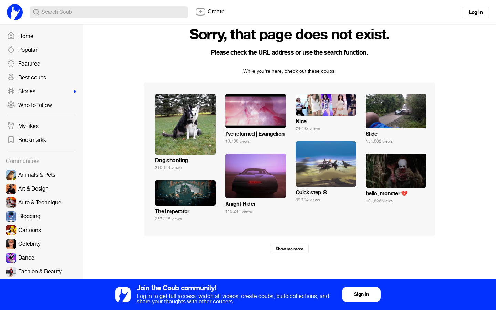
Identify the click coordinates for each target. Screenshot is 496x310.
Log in (476, 12)
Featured (23, 64)
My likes (23, 126)
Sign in (361, 294)
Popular (22, 50)
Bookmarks (26, 140)
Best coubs (26, 78)
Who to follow (29, 105)
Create (210, 11)
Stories (41, 91)
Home (20, 36)
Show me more (289, 249)
